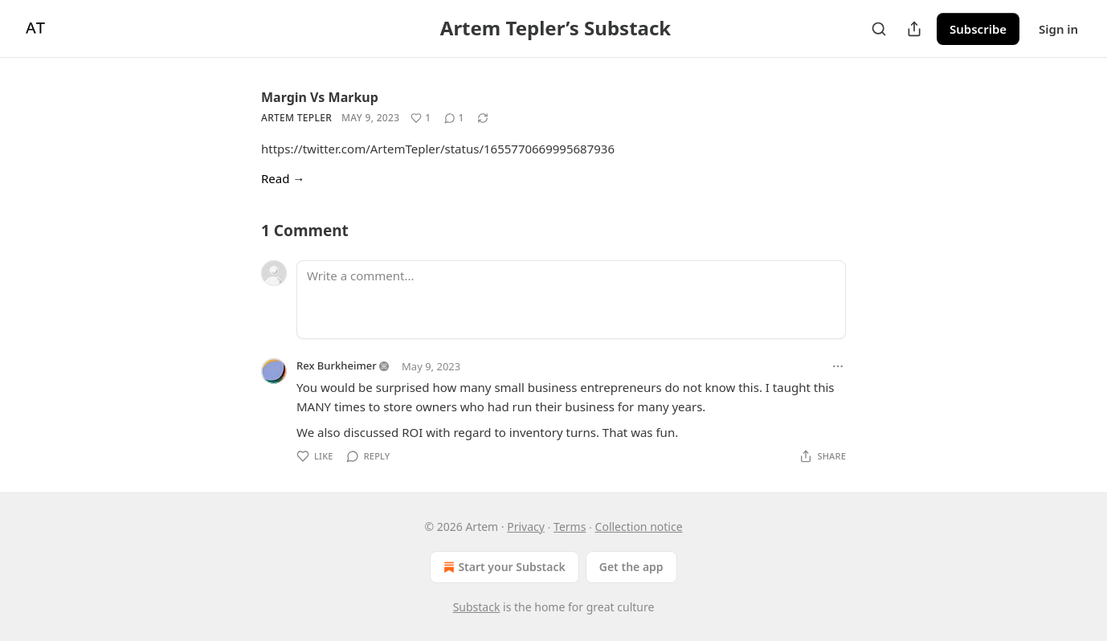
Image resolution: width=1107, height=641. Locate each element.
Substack (476, 606)
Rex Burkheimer (336, 365)
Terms (570, 526)
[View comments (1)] (454, 118)
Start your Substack (502, 567)
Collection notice (639, 526)
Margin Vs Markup (319, 97)
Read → (282, 178)
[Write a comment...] (571, 299)
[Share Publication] (914, 29)
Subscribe (978, 29)
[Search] (879, 29)
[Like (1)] (420, 118)
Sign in (1058, 29)
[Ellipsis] (838, 366)
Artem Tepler (296, 118)
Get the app (631, 566)
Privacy (526, 526)
